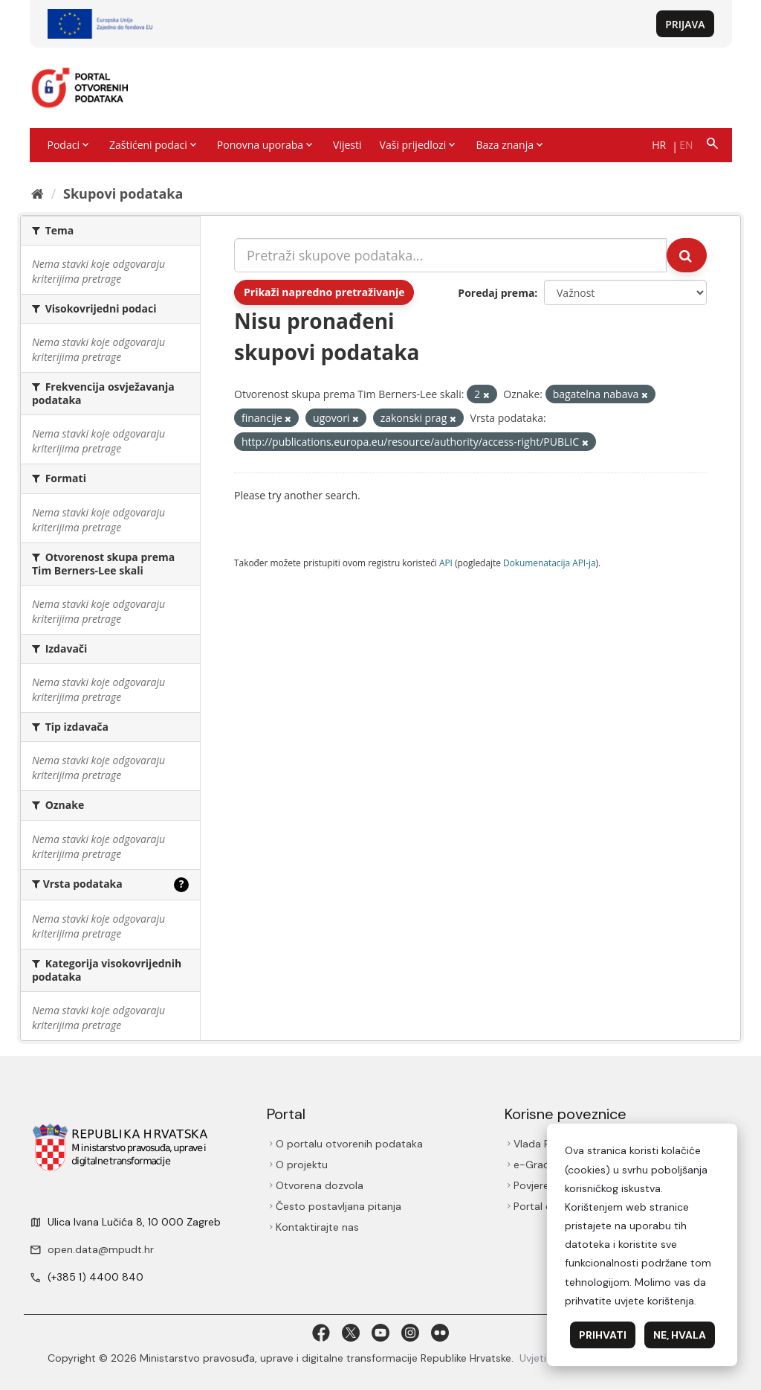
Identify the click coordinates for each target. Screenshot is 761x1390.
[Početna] (37, 193)
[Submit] (687, 255)
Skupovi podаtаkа (123, 193)
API (446, 563)
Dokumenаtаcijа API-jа (549, 563)
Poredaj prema (496, 293)
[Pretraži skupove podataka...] (450, 255)
